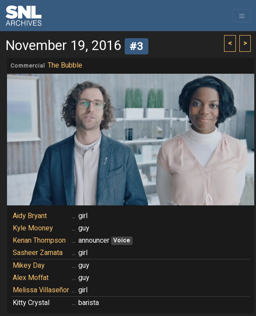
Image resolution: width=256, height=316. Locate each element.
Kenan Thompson (39, 240)
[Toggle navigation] (242, 15)
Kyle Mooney (33, 228)
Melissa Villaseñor (41, 290)
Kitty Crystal (31, 303)
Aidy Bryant (30, 216)
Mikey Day (29, 265)
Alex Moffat (31, 278)
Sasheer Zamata (38, 253)
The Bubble (65, 65)
